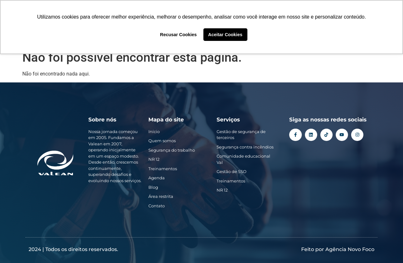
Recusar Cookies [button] (178, 34)
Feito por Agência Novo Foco (337, 249)
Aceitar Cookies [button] (225, 34)
